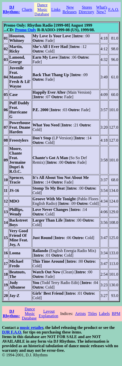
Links (55, 9)
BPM (116, 313)
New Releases (69, 9)
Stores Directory (86, 9)
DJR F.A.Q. (12, 332)
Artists (80, 313)
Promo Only (25, 30)
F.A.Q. (113, 9)
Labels (104, 313)
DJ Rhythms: (11, 9)
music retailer (31, 327)
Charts (27, 9)
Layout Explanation (48, 313)
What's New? (101, 9)
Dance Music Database (41, 9)
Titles (92, 313)
